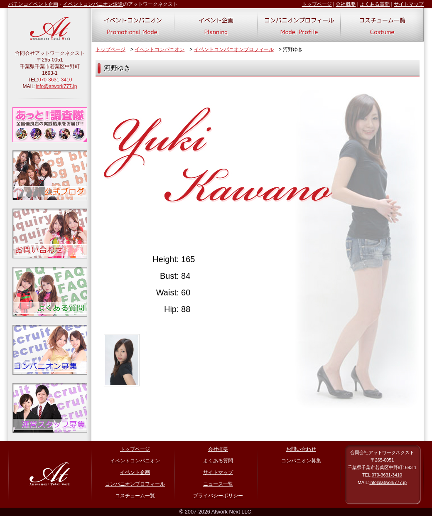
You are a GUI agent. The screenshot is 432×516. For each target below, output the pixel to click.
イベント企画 (135, 472)
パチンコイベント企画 (33, 4)
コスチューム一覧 (135, 496)
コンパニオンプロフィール (135, 484)
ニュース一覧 (218, 484)
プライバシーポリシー (218, 496)
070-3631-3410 (55, 80)
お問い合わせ (301, 449)
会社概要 (346, 4)
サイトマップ (409, 4)
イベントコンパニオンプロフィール (234, 49)
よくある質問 (375, 4)
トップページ (317, 4)
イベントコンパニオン (159, 49)
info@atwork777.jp (56, 86)
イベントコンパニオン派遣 (93, 4)
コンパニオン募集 (301, 461)
